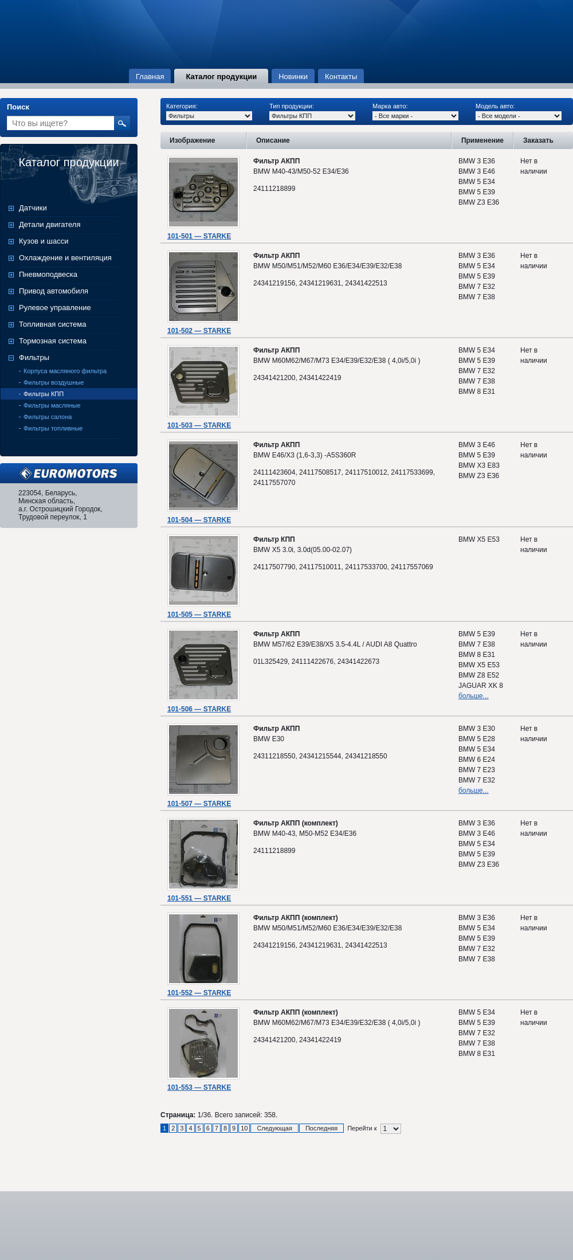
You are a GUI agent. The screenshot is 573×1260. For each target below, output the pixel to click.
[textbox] (60, 123)
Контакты (341, 76)
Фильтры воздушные (53, 382)
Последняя (321, 1128)
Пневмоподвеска (48, 274)
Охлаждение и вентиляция (65, 257)
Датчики (33, 208)
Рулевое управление (55, 307)
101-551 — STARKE (199, 898)
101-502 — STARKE (199, 331)
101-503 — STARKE (199, 425)
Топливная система (52, 324)
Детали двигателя (50, 224)
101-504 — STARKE (199, 520)
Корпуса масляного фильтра (65, 370)
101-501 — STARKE (199, 236)
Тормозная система (53, 340)
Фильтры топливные (53, 428)
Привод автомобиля (53, 291)
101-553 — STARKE (199, 1087)
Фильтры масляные (52, 405)
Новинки (293, 76)
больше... (473, 696)
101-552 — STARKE (199, 993)
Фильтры (34, 357)
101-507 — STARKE (199, 804)
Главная (150, 76)
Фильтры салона (47, 416)
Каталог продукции (221, 76)
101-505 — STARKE (199, 615)
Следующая (274, 1128)
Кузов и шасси (43, 241)
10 (244, 1128)
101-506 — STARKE (199, 709)
